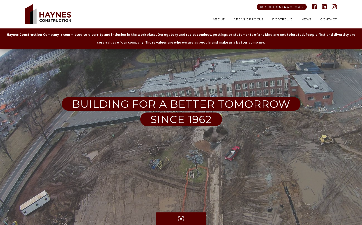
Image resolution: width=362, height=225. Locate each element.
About (219, 19)
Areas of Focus (248, 19)
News (306, 19)
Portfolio (282, 19)
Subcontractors (284, 7)
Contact (328, 19)
